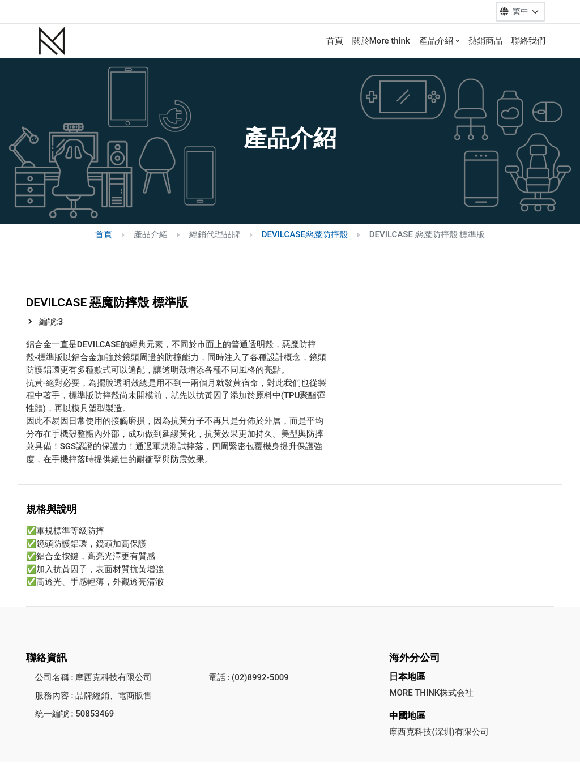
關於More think (381, 41)
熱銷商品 (485, 41)
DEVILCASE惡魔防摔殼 (305, 234)
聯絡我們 (528, 41)
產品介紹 (436, 41)
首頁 (334, 41)
